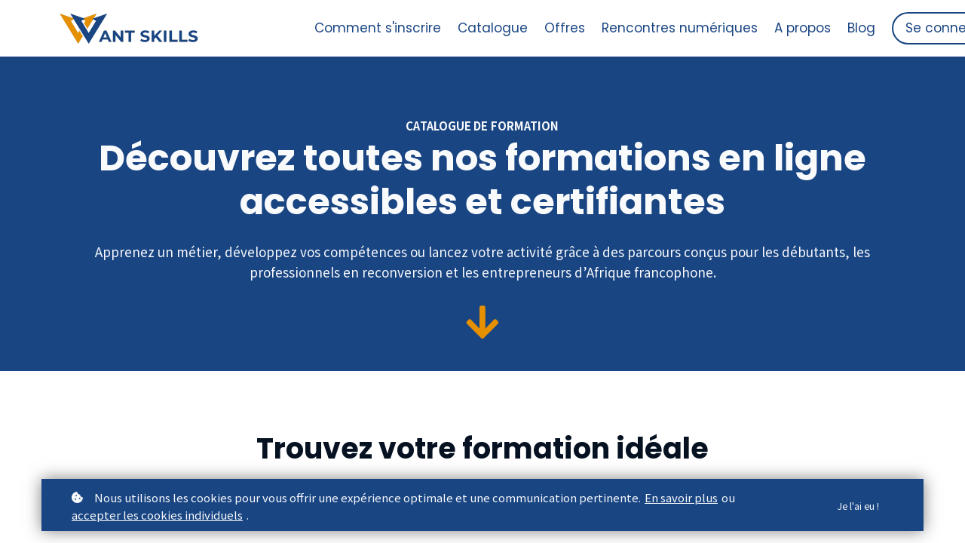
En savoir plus (681, 497)
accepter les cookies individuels (157, 515)
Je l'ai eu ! (855, 506)
